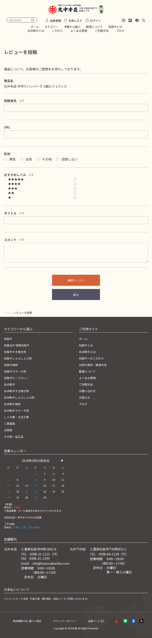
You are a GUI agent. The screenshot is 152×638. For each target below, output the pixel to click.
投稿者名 (10, 102)
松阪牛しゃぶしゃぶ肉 (20, 359)
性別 (7, 155)
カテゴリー (51, 29)
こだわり (57, 32)
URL (7, 129)
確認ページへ (76, 282)
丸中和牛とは (36, 32)
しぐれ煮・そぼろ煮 (18, 417)
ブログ (120, 32)
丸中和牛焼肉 (13, 404)
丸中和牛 (10, 385)
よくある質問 (78, 32)
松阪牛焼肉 (12, 366)
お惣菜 (8, 430)
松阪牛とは (115, 29)
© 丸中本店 (71, 628)
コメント (10, 241)
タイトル (10, 215)
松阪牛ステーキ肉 (16, 372)
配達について (94, 29)
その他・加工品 (15, 436)
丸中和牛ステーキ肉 (18, 411)
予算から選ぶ (72, 29)
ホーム (35, 29)
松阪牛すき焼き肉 (16, 353)
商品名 (8, 82)
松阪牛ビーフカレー (18, 379)
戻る (76, 297)
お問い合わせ (88, 391)
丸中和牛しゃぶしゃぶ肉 (21, 398)
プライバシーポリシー (71, 620)
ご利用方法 (102, 32)
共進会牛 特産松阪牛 (18, 346)
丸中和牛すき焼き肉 (18, 391)
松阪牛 (8, 340)
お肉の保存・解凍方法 (95, 366)
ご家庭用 (10, 423)
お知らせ (85, 398)
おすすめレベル (15, 177)
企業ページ (99, 620)
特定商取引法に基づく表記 (32, 620)
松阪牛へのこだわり (93, 359)
